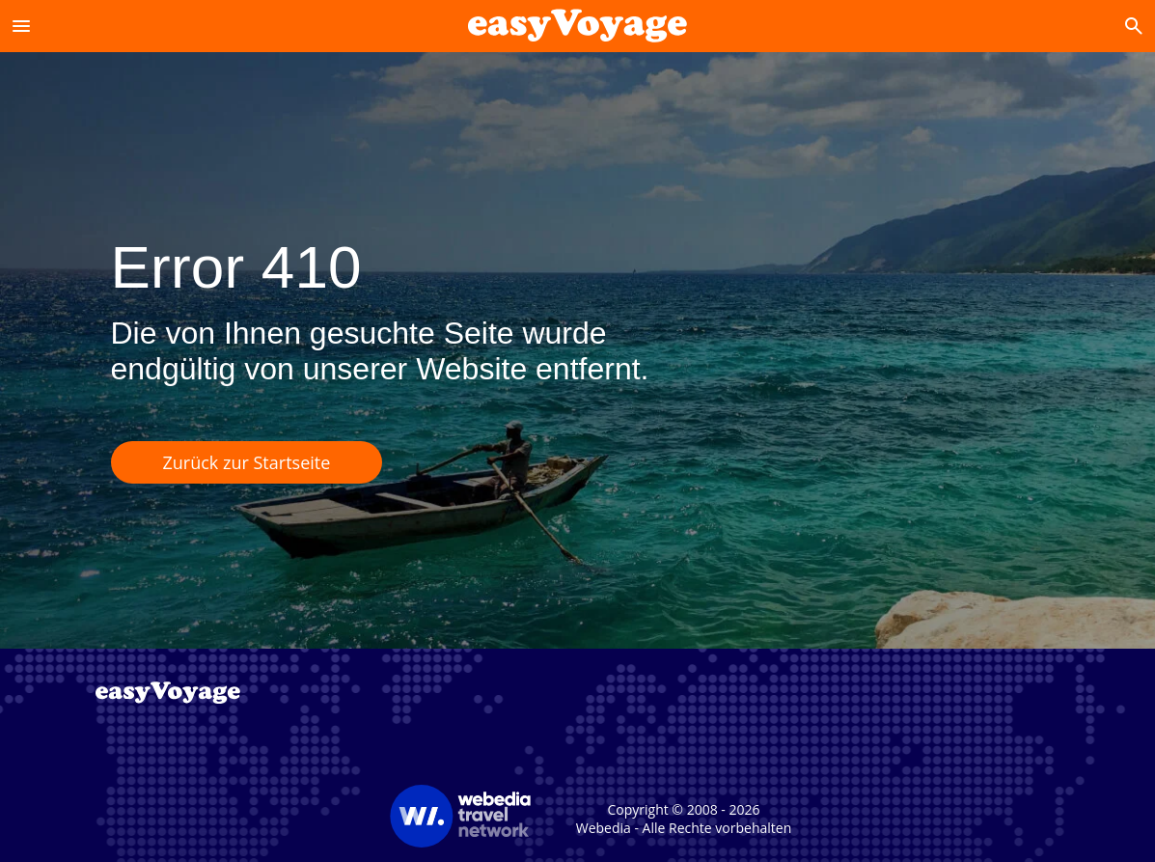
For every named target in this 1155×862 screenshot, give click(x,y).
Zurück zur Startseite (247, 462)
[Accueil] (577, 25)
